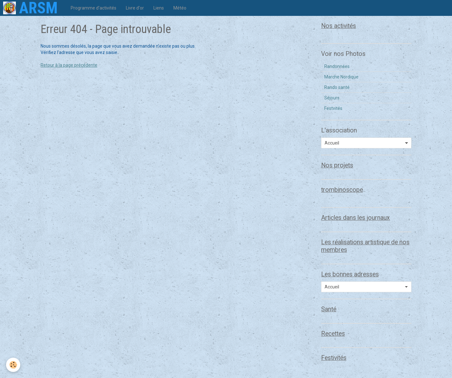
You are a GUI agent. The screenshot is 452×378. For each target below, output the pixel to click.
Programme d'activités (93, 7)
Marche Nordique (341, 76)
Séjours (331, 97)
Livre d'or (135, 7)
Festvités (333, 108)
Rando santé (337, 87)
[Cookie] (13, 365)
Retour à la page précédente (69, 65)
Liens (158, 7)
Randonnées (337, 66)
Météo (179, 7)
